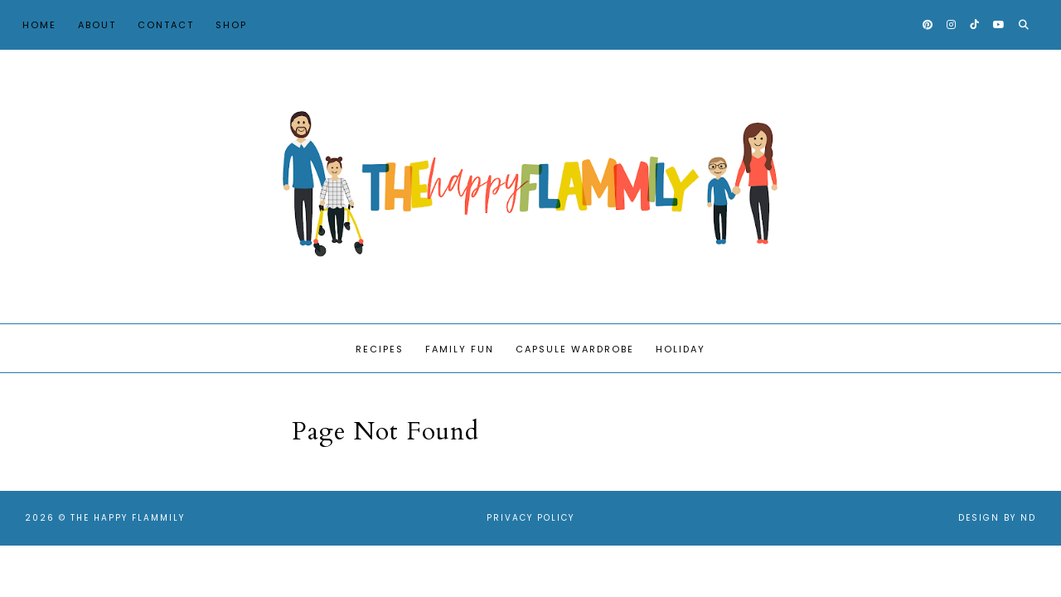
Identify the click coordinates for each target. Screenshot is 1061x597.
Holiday (680, 349)
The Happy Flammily (127, 518)
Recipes (380, 349)
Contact (166, 25)
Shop (231, 25)
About (97, 25)
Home (39, 25)
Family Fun (459, 349)
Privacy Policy (530, 518)
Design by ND (997, 518)
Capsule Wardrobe (575, 349)
